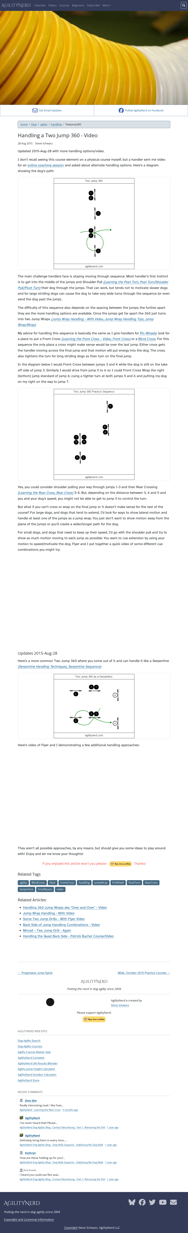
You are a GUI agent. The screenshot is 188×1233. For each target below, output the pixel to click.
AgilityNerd (16, 5)
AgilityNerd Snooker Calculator (37, 1074)
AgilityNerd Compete (31, 1058)
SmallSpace (45, 889)
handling (56, 124)
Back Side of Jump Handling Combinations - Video (61, 925)
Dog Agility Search (29, 1040)
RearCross (151, 882)
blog (34, 124)
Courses (64, 5)
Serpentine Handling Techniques (43, 666)
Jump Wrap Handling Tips (124, 319)
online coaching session (46, 165)
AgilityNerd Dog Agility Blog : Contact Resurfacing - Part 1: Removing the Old (62, 1127)
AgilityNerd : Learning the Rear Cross (40, 1109)
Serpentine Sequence (84, 666)
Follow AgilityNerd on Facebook (141, 110)
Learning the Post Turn (121, 282)
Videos (52, 5)
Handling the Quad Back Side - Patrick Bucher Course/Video (68, 936)
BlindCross (38, 882)
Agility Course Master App (34, 1052)
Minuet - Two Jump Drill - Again (47, 930)
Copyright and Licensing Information (29, 1219)
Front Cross (121, 339)
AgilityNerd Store (28, 1080)
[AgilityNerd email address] (173, 1203)
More (105, 5)
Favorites (40, 5)
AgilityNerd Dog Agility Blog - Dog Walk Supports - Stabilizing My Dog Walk (61, 1144)
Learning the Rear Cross (37, 493)
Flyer (53, 882)
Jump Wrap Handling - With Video (77, 319)
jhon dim (31, 1100)
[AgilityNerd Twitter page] (152, 1203)
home (24, 124)
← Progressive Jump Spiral (35, 973)
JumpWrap (101, 882)
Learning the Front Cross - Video (86, 339)
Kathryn (30, 1153)
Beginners (78, 5)
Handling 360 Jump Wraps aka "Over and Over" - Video (65, 907)
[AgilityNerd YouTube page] (163, 1203)
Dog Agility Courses (30, 1046)
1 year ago (113, 1127)
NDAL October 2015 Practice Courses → (144, 973)
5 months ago (70, 1109)
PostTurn (134, 882)
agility (43, 124)
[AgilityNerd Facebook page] (142, 1203)
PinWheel (118, 882)
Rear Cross (64, 493)
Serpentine (26, 889)
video (60, 889)
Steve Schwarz (120, 1005)
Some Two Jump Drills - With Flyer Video (54, 919)
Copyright (70, 1228)
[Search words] (184, 5)
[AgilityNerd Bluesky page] (132, 1203)
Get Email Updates (47, 110)
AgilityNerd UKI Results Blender (38, 1063)
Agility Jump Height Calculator (36, 1069)
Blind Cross (147, 339)
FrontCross (67, 882)
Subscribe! (93, 5)
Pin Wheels (148, 333)
